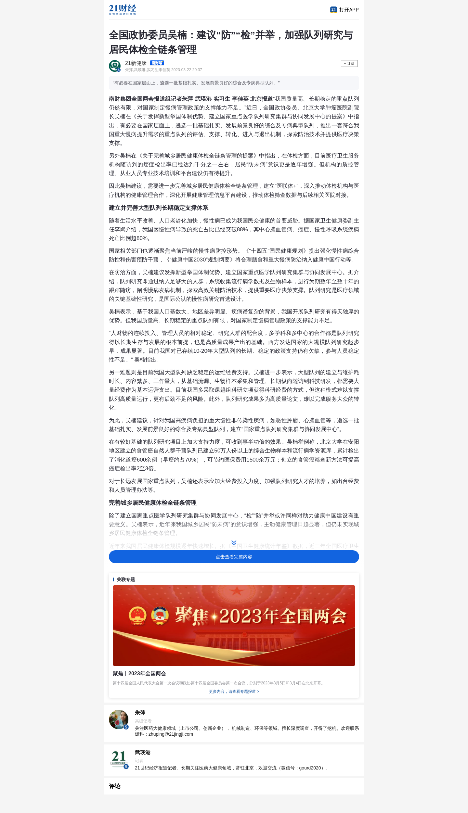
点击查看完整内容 (234, 556)
